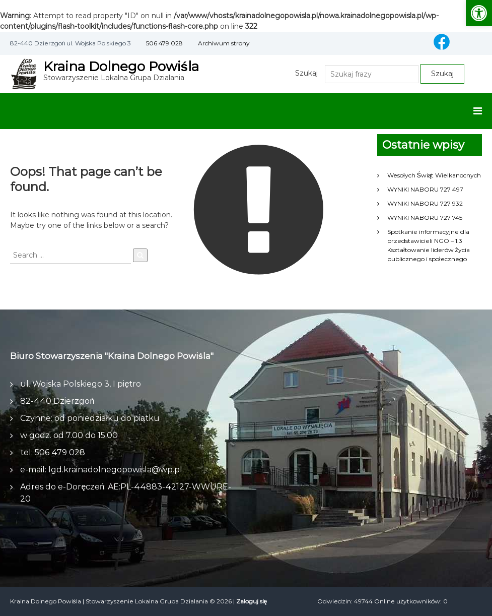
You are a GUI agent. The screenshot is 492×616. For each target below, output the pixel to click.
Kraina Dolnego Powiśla (121, 66)
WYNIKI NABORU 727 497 (425, 189)
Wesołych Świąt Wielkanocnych (434, 175)
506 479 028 (164, 43)
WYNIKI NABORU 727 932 (425, 203)
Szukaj (306, 73)
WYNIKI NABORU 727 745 (424, 217)
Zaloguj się (251, 601)
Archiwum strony (224, 43)
